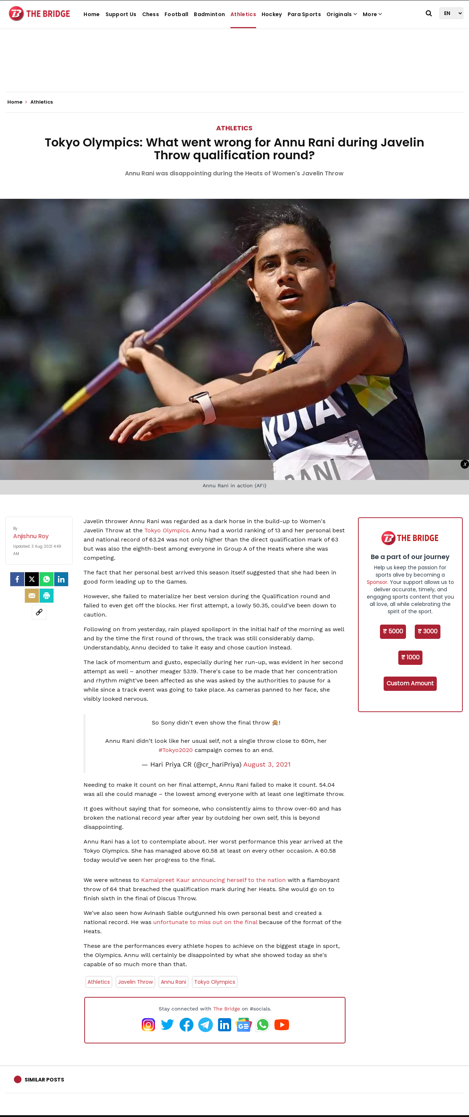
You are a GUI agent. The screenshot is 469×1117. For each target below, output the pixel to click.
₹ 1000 (410, 657)
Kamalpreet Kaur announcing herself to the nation (212, 879)
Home (92, 14)
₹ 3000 (427, 631)
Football (176, 14)
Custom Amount (410, 683)
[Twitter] (32, 579)
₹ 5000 (393, 631)
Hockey (272, 14)
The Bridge (226, 1009)
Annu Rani (173, 982)
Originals (341, 14)
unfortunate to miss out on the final (205, 922)
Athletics (243, 14)
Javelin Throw (135, 982)
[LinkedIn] (61, 579)
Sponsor (377, 582)
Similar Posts (44, 1079)
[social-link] (39, 612)
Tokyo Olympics (166, 530)
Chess (150, 14)
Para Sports (304, 14)
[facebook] (17, 579)
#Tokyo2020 (176, 749)
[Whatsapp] (46, 579)
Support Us (121, 14)
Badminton (209, 14)
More (373, 14)
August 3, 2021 (267, 764)
